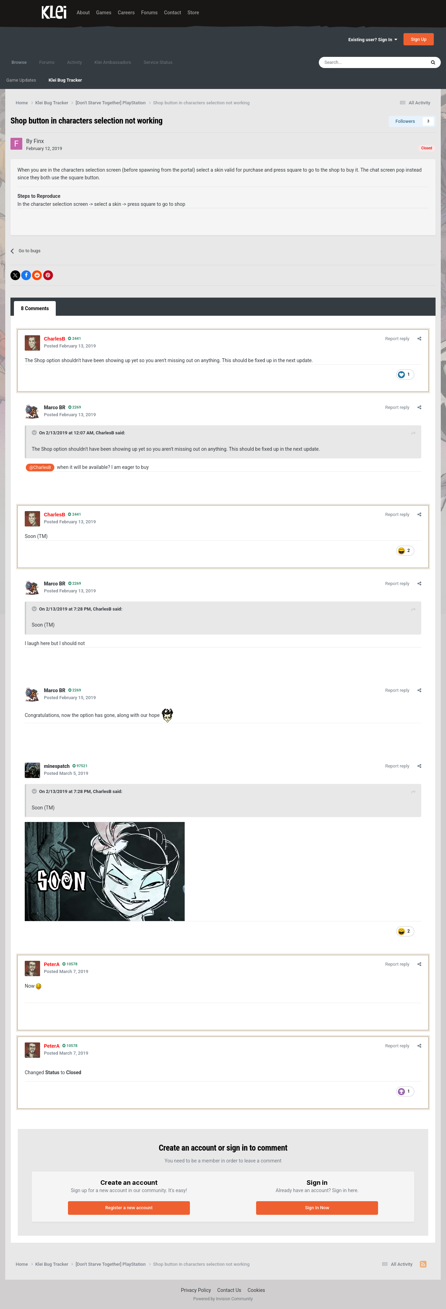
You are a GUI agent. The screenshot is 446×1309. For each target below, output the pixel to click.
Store (193, 12)
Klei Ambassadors (112, 62)
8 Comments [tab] (35, 308)
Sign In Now (317, 1207)
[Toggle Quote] (35, 432)
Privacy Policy (196, 1290)
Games (104, 12)
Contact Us (229, 1290)
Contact (172, 12)
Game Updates (21, 80)
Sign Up (418, 39)
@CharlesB (40, 467)
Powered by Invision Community (223, 1298)
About (83, 12)
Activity (74, 62)
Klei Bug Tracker (65, 80)
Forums (149, 12)
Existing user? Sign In (372, 39)
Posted (70, 346)
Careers (126, 12)
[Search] (357, 62)
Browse (18, 66)
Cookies (256, 1290)
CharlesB (105, 432)
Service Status (158, 62)
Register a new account (129, 1207)
